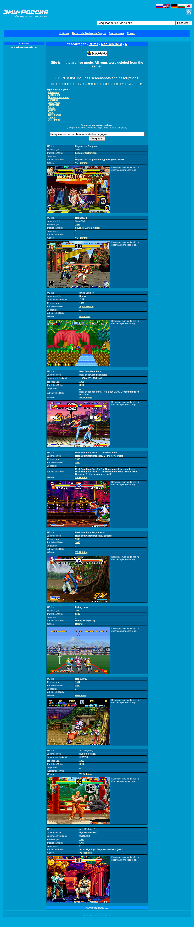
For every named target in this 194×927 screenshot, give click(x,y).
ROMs (93, 44)
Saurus (79, 228)
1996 (77, 224)
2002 (77, 149)
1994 (81, 839)
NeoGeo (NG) (111, 44)
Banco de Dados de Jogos (89, 33)
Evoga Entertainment (86, 153)
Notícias (64, 33)
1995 (81, 382)
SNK (81, 385)
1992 (81, 761)
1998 (77, 459)
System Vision (92, 228)
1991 (77, 682)
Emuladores (116, 33)
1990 (81, 303)
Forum (131, 33)
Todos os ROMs (135, 84)
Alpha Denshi (86, 306)
